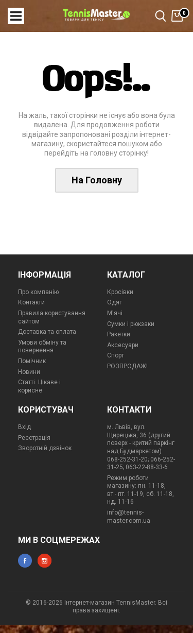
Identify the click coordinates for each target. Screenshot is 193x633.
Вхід (24, 427)
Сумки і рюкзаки (130, 324)
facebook (25, 561)
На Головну (97, 180)
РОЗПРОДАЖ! (127, 366)
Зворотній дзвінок (45, 448)
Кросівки (120, 292)
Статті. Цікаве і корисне (39, 386)
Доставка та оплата (47, 331)
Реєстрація (34, 437)
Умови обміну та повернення (42, 346)
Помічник (32, 361)
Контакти (31, 302)
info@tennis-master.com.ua (128, 516)
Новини (29, 371)
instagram (44, 561)
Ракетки (118, 334)
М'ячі (114, 313)
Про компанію (38, 292)
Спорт (115, 355)
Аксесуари (122, 345)
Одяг (114, 302)
